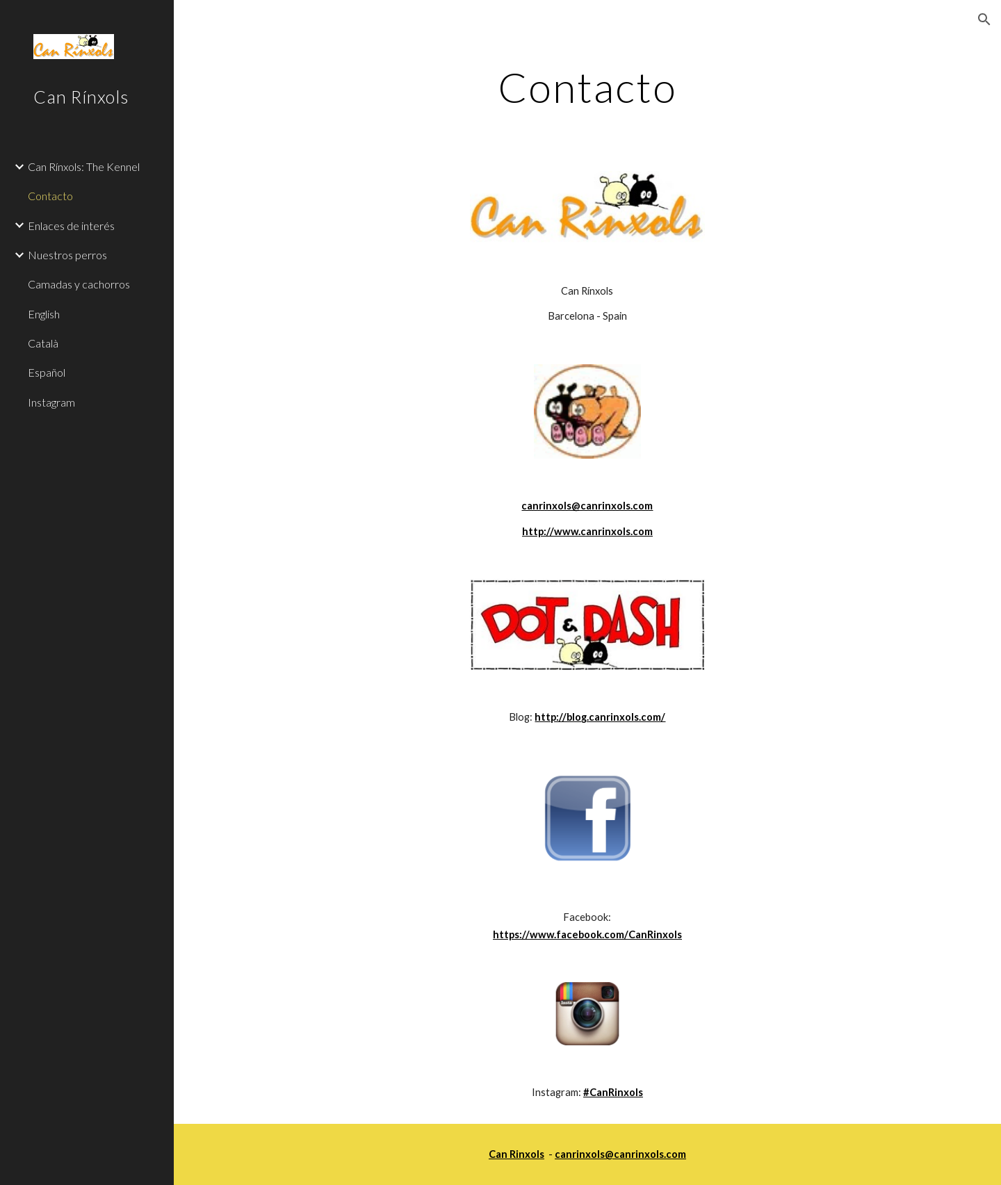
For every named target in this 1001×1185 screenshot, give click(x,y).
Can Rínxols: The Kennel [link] (84, 166)
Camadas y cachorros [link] (79, 284)
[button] (984, 19)
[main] (588, 86)
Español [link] (46, 372)
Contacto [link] (50, 195)
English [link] (44, 313)
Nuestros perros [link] (67, 254)
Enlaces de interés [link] (71, 225)
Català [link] (43, 343)
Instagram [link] (51, 402)
